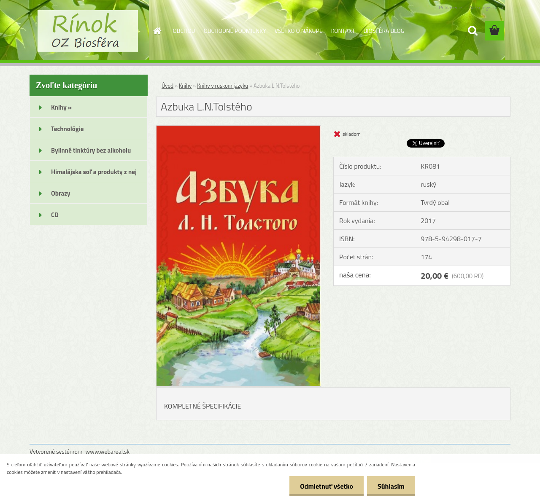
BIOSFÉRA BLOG (383, 30)
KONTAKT (343, 30)
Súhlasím (391, 486)
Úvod (167, 85)
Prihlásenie (450, 7)
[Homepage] (157, 30)
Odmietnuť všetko (326, 486)
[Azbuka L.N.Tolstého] (239, 129)
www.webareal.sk (108, 451)
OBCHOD (184, 30)
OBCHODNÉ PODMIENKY (235, 30)
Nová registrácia (486, 7)
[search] (472, 30)
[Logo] (88, 31)
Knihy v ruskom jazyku (222, 85)
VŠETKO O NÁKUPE (299, 30)
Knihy (185, 85)
